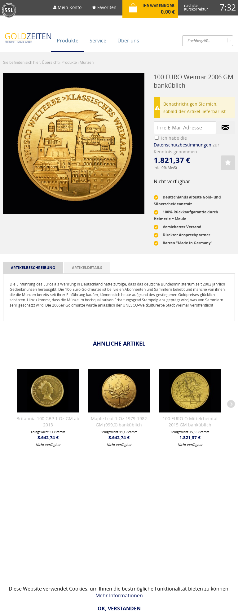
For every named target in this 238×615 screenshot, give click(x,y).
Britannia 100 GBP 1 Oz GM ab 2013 (47, 422)
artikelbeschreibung (33, 267)
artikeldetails (87, 267)
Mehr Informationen (119, 595)
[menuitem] (67, 9)
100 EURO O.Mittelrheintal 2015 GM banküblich (190, 422)
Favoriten (104, 7)
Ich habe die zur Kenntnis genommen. (186, 145)
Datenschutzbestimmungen (182, 145)
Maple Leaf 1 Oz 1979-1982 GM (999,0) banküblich (119, 422)
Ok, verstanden (119, 608)
